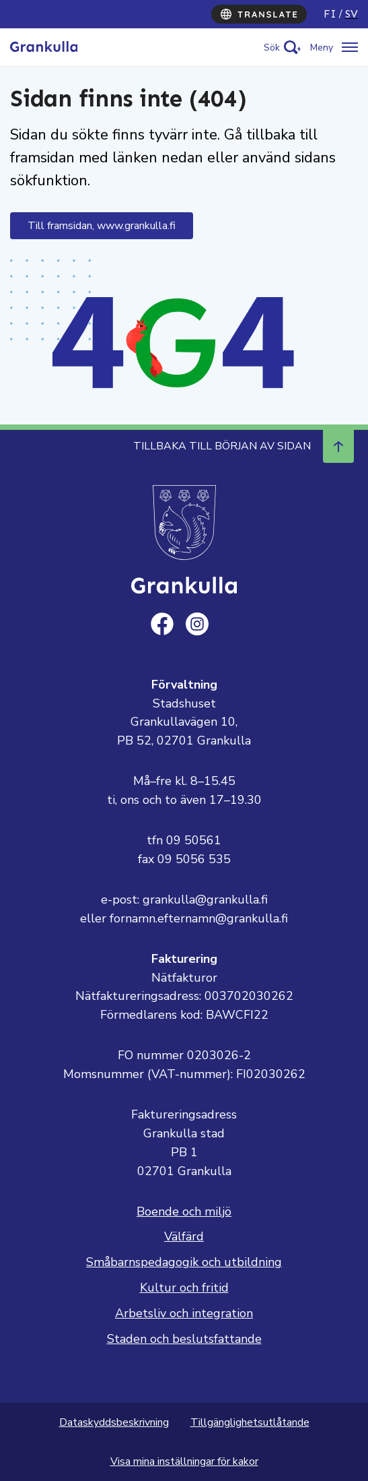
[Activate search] (282, 47)
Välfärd (184, 1236)
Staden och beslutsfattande (184, 1339)
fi (330, 13)
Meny (321, 47)
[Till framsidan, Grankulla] (43, 47)
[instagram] (197, 623)
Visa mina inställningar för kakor (184, 1461)
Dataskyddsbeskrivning (114, 1422)
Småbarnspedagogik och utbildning (184, 1262)
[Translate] (259, 14)
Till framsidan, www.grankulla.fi (102, 225)
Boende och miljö (184, 1211)
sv (351, 13)
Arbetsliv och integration (184, 1313)
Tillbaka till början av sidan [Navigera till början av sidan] (243, 446)
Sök (272, 47)
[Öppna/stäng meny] (334, 47)
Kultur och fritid (184, 1288)
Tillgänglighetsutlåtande (249, 1422)
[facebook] (162, 623)
